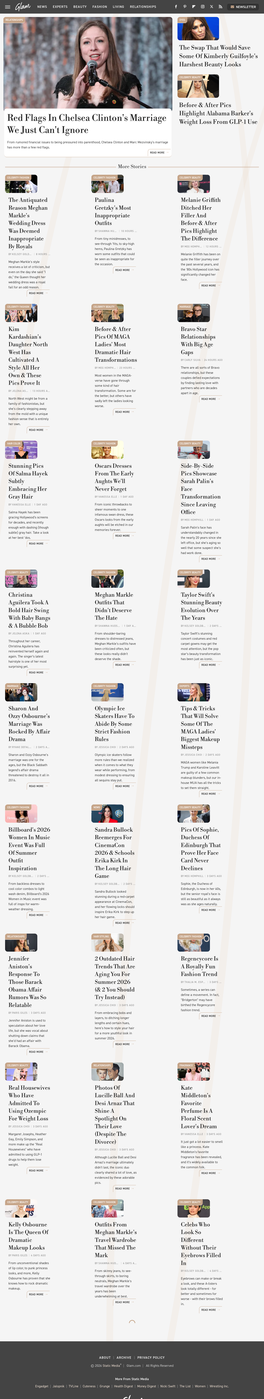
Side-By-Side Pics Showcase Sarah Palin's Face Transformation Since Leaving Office (218, 518)
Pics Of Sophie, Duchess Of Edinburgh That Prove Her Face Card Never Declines (216, 876)
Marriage (185, 336)
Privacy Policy (151, 1337)
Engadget (41, 1366)
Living (118, 6)
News (42, 6)
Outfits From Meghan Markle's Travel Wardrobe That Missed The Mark (128, 1241)
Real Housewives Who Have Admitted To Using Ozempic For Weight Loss (46, 1123)
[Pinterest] (185, 8)
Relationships (143, 6)
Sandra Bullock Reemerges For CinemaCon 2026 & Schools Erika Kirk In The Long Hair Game (130, 880)
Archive (124, 1337)
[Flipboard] (193, 8)
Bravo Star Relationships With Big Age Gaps (213, 387)
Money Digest (146, 1366)
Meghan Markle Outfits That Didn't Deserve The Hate (131, 633)
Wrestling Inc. (219, 1366)
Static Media (111, 1345)
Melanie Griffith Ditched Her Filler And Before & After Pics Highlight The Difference (213, 271)
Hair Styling (101, 945)
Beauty (80, 6)
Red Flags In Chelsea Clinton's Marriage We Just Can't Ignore (87, 124)
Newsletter (243, 6)
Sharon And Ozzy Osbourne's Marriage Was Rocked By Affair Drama (42, 753)
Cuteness (89, 1366)
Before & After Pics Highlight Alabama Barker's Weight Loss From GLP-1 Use (218, 170)
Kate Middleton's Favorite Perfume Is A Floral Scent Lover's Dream (215, 1123)
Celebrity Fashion (18, 213)
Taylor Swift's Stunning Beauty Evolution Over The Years (216, 637)
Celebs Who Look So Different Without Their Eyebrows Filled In (212, 1241)
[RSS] (220, 8)
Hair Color (13, 459)
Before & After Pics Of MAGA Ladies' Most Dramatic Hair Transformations (124, 394)
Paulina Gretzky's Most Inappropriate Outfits (125, 263)
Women (200, 1366)
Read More (157, 188)
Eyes (182, 20)
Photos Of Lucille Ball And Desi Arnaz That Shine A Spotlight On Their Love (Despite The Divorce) (130, 1127)
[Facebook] (176, 8)
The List (185, 1366)
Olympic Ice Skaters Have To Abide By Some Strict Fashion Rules (128, 753)
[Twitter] (211, 8)
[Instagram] (202, 8)
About (105, 1337)
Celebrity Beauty (190, 110)
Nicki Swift (167, 1366)
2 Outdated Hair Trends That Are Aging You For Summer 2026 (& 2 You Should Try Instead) (126, 1004)
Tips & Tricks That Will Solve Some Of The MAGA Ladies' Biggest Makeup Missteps (215, 757)
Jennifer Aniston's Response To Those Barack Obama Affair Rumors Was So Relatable (46, 1004)
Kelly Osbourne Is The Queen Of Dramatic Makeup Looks (45, 1241)
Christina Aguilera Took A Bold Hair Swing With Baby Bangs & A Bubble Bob (44, 637)
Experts (60, 6)
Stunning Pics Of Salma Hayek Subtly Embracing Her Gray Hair (41, 514)
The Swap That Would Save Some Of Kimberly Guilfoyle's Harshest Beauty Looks (218, 80)
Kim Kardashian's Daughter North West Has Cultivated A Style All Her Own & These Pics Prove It (46, 394)
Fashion (99, 6)
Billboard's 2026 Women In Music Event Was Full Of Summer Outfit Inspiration (45, 876)
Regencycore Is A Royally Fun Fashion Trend (214, 996)
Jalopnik (58, 1366)
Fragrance (186, 1069)
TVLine (73, 1366)
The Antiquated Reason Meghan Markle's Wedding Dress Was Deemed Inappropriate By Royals (43, 271)
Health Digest (123, 1366)
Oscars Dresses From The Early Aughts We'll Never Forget (128, 514)
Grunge (105, 1366)
